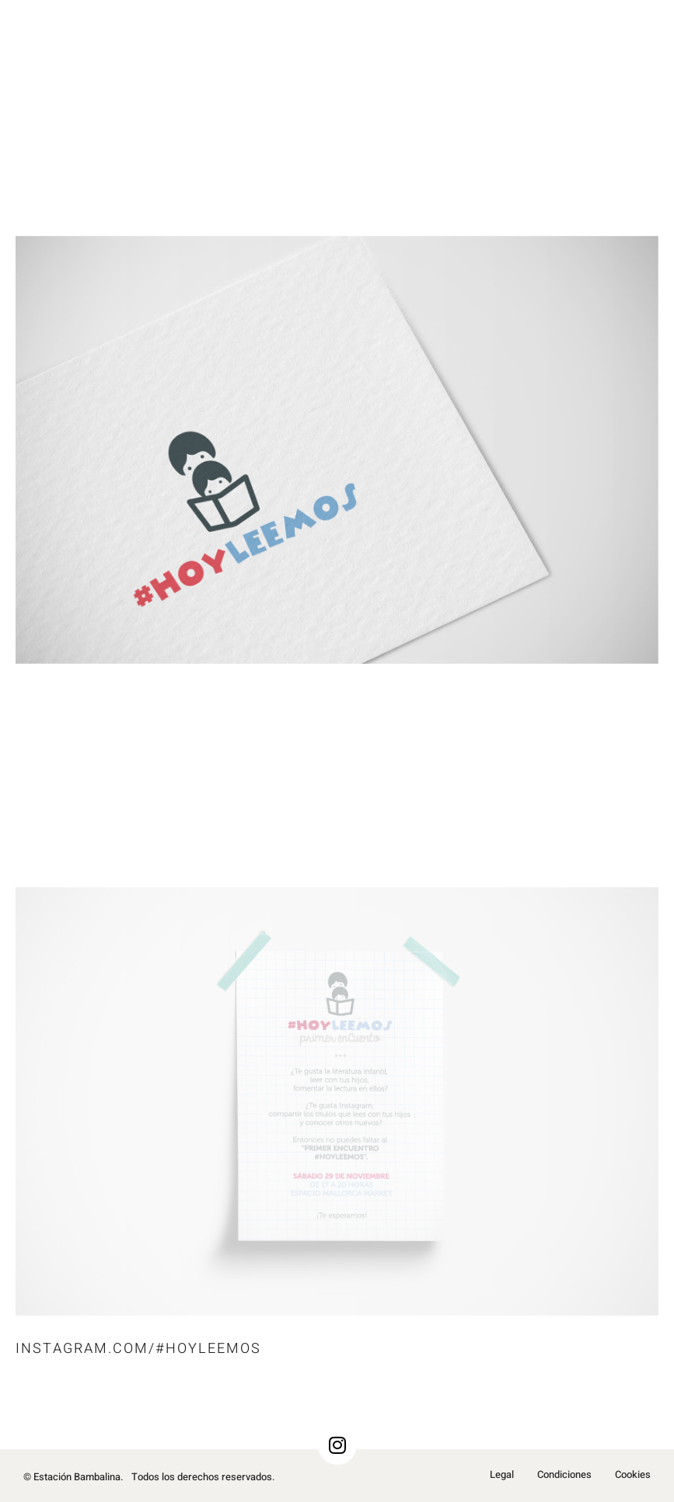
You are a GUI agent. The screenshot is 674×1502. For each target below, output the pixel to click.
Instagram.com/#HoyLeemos (138, 1348)
